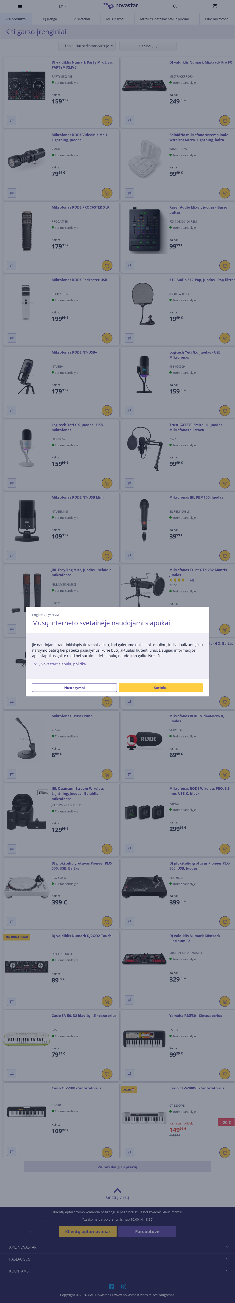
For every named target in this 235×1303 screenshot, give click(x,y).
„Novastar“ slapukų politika (59, 664)
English (37, 615)
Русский (52, 615)
